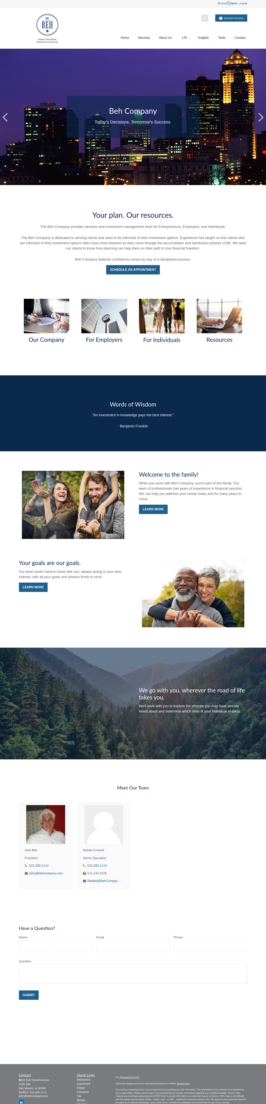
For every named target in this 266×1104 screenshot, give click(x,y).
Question (25, 961)
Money (81, 1100)
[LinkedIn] (204, 18)
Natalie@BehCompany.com (104, 881)
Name (23, 937)
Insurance (83, 1091)
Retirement (83, 1079)
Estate (81, 1087)
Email (100, 937)
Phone (178, 937)
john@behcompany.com (46, 873)
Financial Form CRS (129, 1077)
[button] (125, 37)
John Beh (31, 850)
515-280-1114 (39, 865)
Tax (79, 1096)
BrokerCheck (183, 1083)
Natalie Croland (93, 850)
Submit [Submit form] (29, 995)
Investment (83, 1083)
